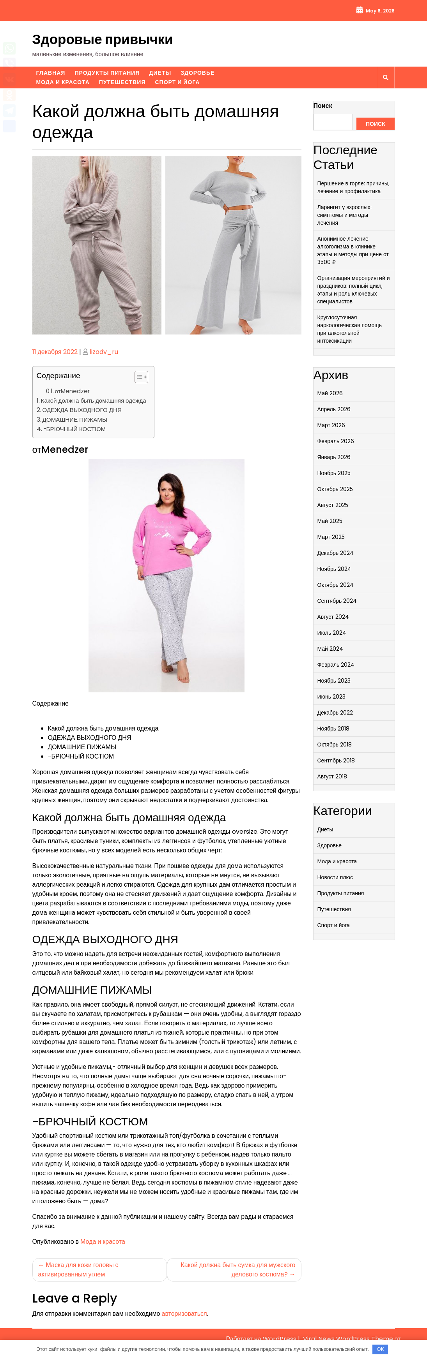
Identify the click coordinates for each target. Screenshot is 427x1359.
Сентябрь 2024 (337, 601)
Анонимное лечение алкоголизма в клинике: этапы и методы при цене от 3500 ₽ (353, 250)
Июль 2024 (332, 633)
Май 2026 (330, 393)
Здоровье (197, 73)
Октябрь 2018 (334, 744)
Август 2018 (332, 776)
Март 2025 (331, 537)
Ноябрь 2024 (334, 569)
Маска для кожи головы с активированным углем (78, 1269)
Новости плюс (335, 877)
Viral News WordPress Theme (349, 1338)
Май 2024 (330, 649)
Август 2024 (333, 617)
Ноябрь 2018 (333, 728)
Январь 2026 (334, 457)
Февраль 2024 (336, 665)
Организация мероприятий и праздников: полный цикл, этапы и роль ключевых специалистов (353, 289)
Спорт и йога (177, 82)
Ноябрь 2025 (334, 473)
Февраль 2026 (335, 441)
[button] (137, 378)
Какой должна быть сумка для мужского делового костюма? (238, 1269)
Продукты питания (107, 73)
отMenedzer (72, 391)
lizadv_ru (104, 351)
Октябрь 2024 (335, 585)
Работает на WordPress (262, 1338)
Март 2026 (331, 425)
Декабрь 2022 (335, 712)
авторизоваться (184, 1313)
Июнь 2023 (331, 697)
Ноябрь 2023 (334, 681)
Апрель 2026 (334, 409)
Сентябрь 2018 (336, 760)
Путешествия (122, 82)
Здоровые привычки (102, 39)
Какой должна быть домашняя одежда (93, 400)
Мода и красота (63, 82)
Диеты (160, 73)
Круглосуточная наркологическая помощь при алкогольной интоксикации (349, 329)
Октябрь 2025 (335, 489)
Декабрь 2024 (335, 553)
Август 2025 (332, 505)
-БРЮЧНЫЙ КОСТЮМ (74, 429)
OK (380, 1349)
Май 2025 (329, 521)
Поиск (323, 105)
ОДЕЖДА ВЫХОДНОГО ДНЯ (82, 410)
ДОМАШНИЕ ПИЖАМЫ (75, 419)
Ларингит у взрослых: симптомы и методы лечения (344, 215)
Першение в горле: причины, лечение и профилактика (353, 187)
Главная (51, 73)
